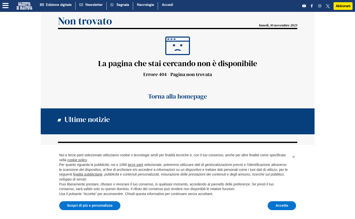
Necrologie (145, 4)
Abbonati (343, 6)
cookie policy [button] (77, 160)
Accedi (167, 4)
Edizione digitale (56, 4)
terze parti (135, 165)
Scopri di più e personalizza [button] (89, 205)
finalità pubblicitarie (87, 174)
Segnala (120, 4)
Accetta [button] (282, 205)
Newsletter (91, 4)
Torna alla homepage (177, 96)
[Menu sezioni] (5, 5)
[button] (294, 157)
